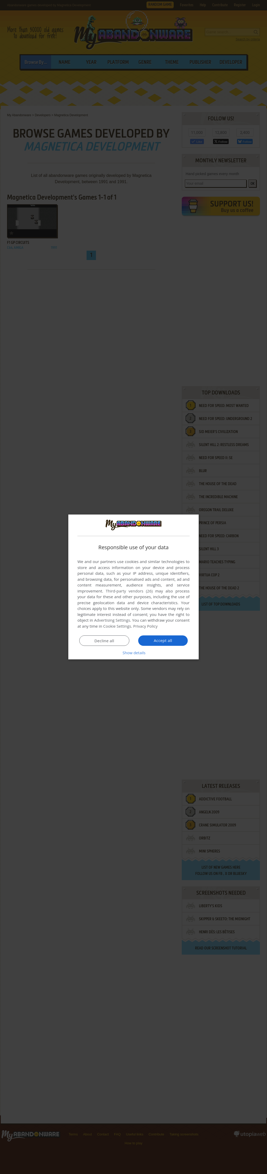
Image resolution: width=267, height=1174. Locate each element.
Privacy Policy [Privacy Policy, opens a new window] (145, 626)
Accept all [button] (163, 640)
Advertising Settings (112, 620)
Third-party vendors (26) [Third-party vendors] (129, 591)
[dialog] (133, 587)
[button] (133, 653)
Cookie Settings (117, 626)
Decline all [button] (104, 640)
